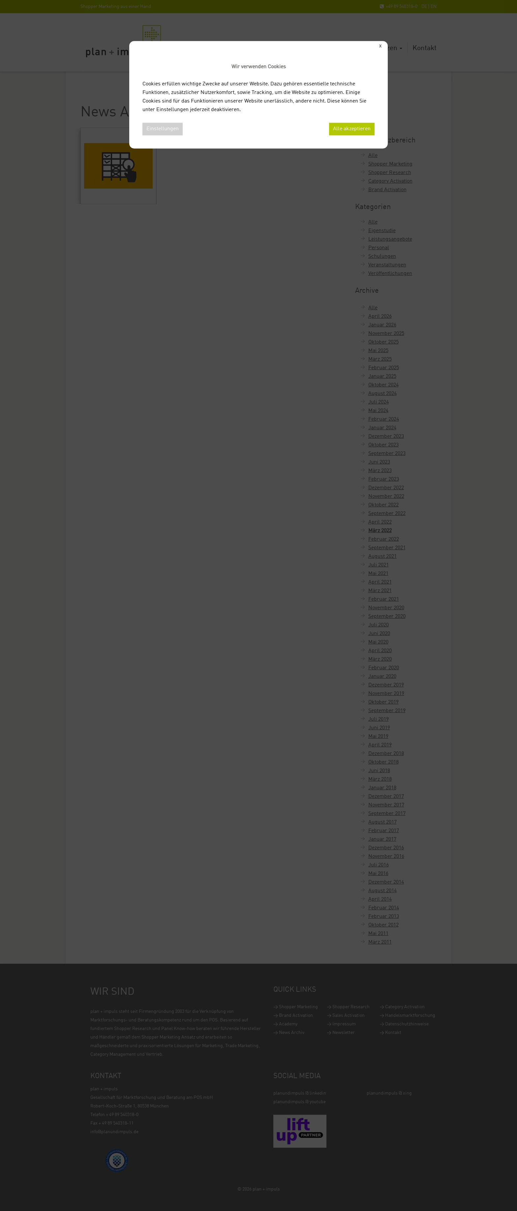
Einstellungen (162, 129)
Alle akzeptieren (352, 129)
